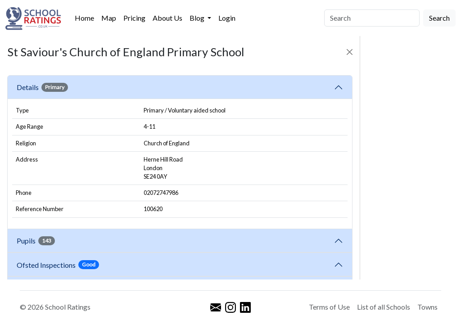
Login (226, 18)
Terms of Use (329, 306)
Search (439, 18)
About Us (167, 18)
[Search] (372, 18)
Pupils (36, 240)
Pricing (134, 18)
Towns (427, 306)
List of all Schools (383, 306)
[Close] (349, 52)
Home (84, 18)
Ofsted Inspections (58, 264)
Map (108, 18)
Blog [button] (198, 18)
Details (42, 87)
